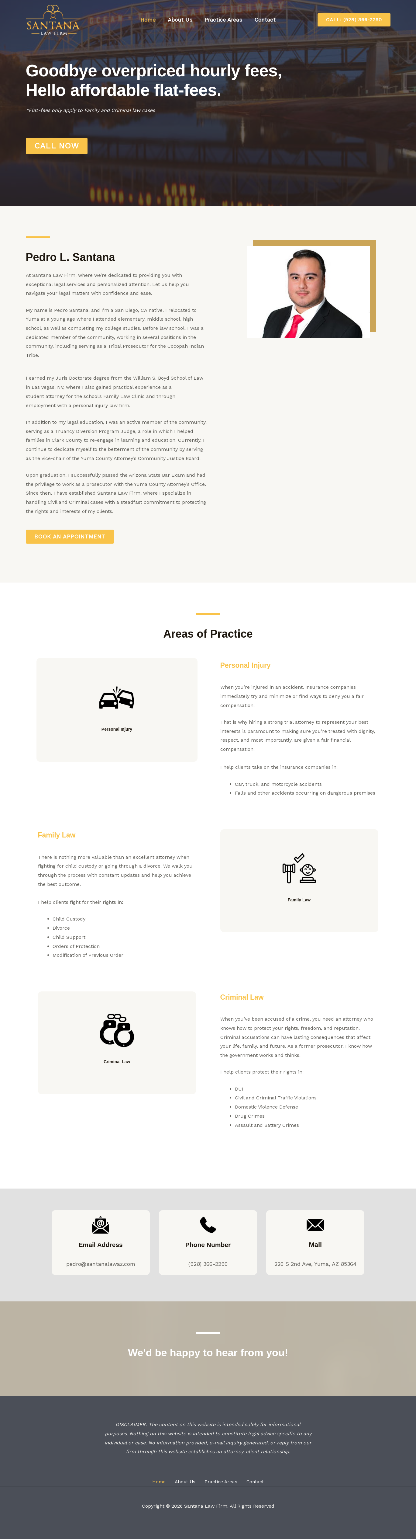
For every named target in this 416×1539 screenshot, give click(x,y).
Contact (263, 19)
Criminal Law (116, 1067)
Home (149, 19)
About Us (180, 19)
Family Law (61, 835)
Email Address (100, 1245)
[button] (354, 19)
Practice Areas (223, 19)
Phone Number (208, 1245)
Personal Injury (116, 735)
